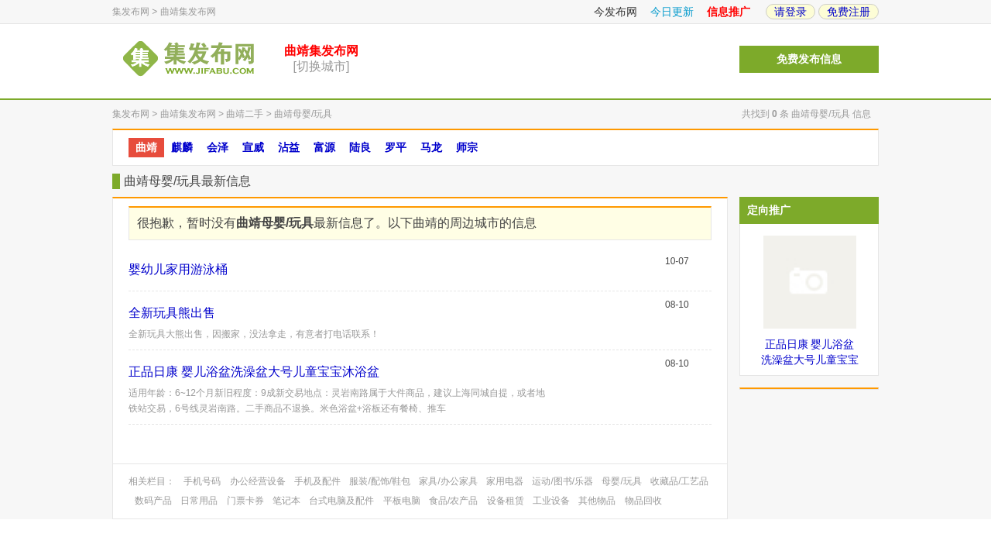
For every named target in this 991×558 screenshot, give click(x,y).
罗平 (395, 147)
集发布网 (130, 11)
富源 (324, 147)
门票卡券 (245, 500)
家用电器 (504, 481)
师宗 (467, 147)
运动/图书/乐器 (562, 481)
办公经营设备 (258, 481)
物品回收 (643, 500)
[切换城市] (321, 66)
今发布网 (615, 11)
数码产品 (153, 500)
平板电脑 (401, 500)
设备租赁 (505, 500)
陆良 (360, 147)
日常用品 (199, 500)
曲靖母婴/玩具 (303, 113)
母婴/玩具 (621, 481)
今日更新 (672, 11)
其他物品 (597, 500)
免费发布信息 (809, 59)
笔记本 (286, 500)
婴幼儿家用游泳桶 (178, 269)
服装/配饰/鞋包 (379, 481)
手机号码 (202, 481)
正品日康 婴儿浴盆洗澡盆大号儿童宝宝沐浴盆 (254, 371)
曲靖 (146, 147)
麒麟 (182, 147)
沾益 (289, 147)
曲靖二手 (244, 113)
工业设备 (551, 500)
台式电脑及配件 (341, 500)
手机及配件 (317, 481)
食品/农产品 (453, 500)
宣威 (253, 147)
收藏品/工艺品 (679, 481)
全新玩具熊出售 (172, 312)
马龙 (431, 147)
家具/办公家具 (448, 481)
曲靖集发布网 (188, 11)
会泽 (217, 147)
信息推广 (728, 11)
